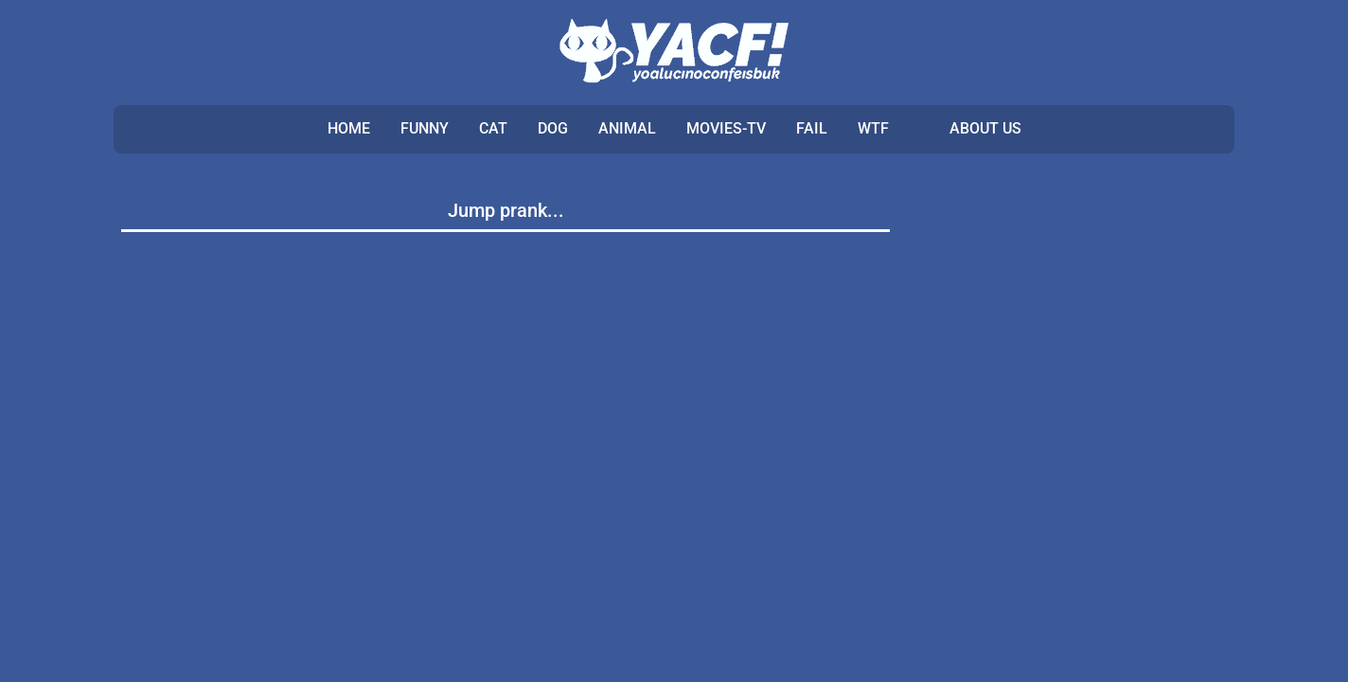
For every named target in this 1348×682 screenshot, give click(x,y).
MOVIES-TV (726, 128)
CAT (493, 128)
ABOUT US (985, 128)
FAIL (811, 128)
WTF (873, 128)
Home (349, 128)
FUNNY (424, 128)
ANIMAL (627, 128)
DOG (553, 128)
